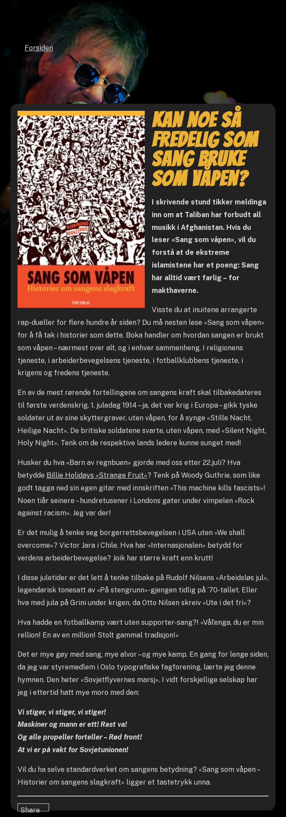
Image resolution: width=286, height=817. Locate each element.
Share (30, 808)
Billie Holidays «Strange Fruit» (96, 475)
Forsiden (39, 48)
